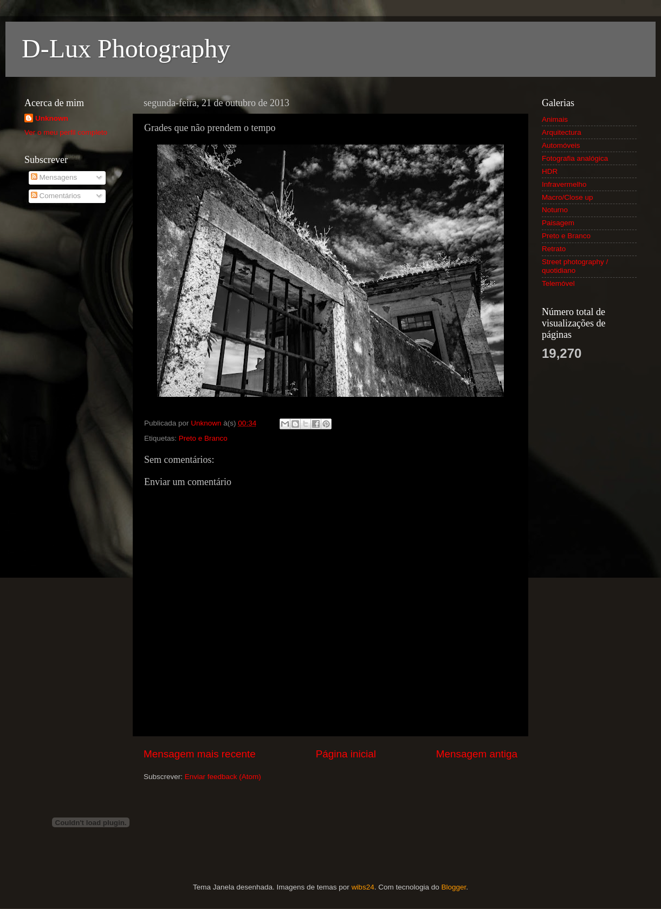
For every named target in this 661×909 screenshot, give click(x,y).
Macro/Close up (567, 197)
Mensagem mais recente (200, 754)
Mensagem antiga (476, 754)
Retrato (554, 249)
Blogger (453, 887)
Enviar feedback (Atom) (223, 777)
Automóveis (561, 145)
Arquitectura (561, 132)
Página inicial (346, 754)
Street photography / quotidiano (575, 266)
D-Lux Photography (126, 48)
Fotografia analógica (575, 158)
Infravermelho (564, 184)
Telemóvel (558, 283)
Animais (555, 119)
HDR (550, 171)
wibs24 (363, 887)
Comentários (56, 196)
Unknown (51, 118)
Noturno (555, 210)
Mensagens (54, 177)
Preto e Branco (203, 438)
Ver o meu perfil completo (65, 132)
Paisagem (558, 223)
